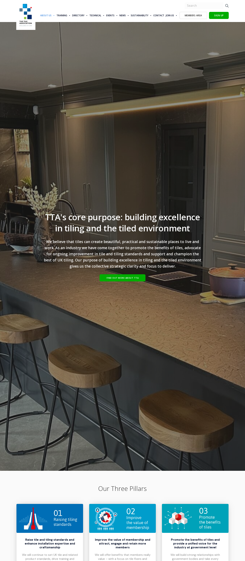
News (124, 15)
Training (63, 15)
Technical (97, 15)
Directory (80, 15)
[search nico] (204, 5)
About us (47, 15)
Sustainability (141, 15)
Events (112, 15)
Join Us (171, 15)
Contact (158, 15)
